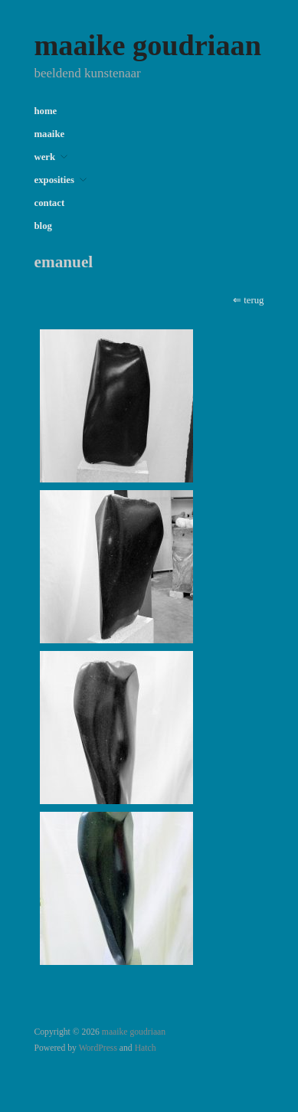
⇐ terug (248, 300)
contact (49, 203)
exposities (54, 180)
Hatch (145, 1048)
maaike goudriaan (147, 45)
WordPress (98, 1048)
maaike (49, 134)
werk (45, 157)
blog (43, 226)
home (45, 111)
